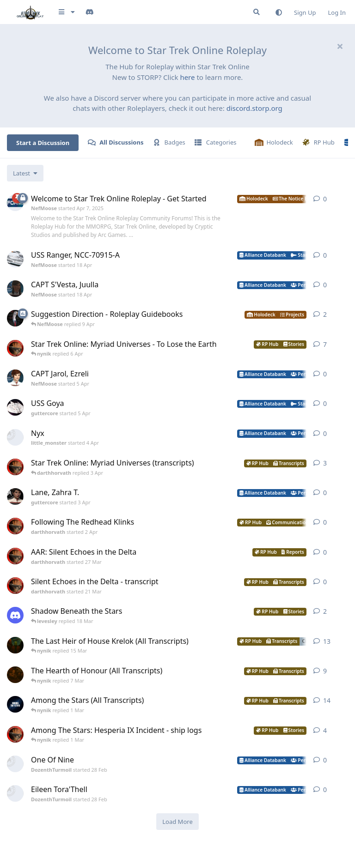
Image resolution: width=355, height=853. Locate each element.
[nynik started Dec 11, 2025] (15, 645)
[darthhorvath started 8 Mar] (15, 348)
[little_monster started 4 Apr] (15, 437)
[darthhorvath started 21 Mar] (15, 585)
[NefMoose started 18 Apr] (15, 259)
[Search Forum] (256, 12)
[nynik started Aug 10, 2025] (15, 674)
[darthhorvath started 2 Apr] (15, 526)
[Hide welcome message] (339, 46)
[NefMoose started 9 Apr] (15, 318)
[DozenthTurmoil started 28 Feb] (15, 764)
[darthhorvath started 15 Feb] (15, 734)
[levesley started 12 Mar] (15, 615)
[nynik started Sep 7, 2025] (15, 704)
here (187, 77)
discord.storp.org (254, 108)
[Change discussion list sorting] (25, 173)
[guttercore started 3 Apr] (15, 496)
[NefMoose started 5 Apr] (15, 377)
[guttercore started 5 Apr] (15, 407)
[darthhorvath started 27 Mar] (15, 556)
